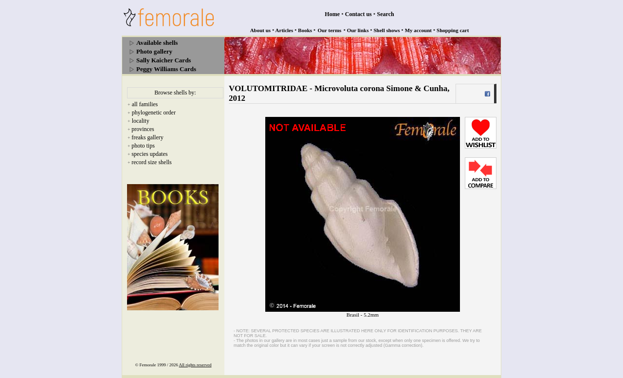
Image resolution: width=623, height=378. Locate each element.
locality (140, 120)
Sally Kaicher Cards (163, 60)
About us (260, 30)
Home (332, 14)
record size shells (151, 162)
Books (305, 30)
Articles (284, 30)
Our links (358, 30)
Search (385, 14)
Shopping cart (453, 30)
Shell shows (387, 30)
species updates (149, 154)
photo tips (143, 145)
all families (145, 104)
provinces (142, 129)
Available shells (157, 42)
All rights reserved (195, 364)
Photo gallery (154, 51)
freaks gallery (147, 137)
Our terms (329, 30)
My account (418, 30)
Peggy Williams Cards (166, 69)
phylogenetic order (154, 112)
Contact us (358, 14)
